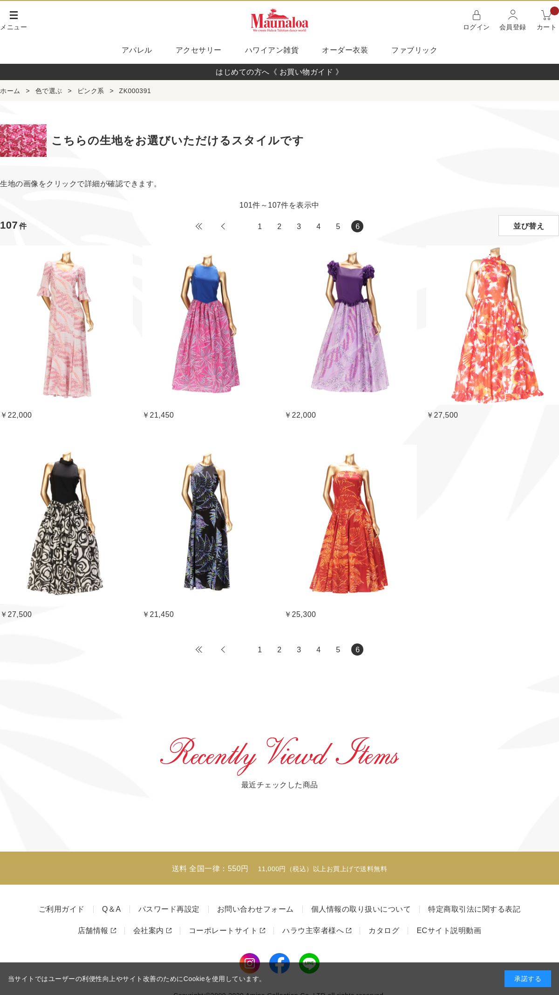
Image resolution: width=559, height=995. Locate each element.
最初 (199, 226)
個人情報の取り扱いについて (361, 909)
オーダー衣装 (345, 50)
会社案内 (148, 930)
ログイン (476, 27)
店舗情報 (93, 930)
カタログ (383, 930)
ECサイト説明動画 (448, 930)
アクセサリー (199, 50)
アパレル (137, 50)
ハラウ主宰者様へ (313, 930)
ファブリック (414, 50)
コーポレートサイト (223, 930)
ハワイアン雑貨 (272, 50)
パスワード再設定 (169, 909)
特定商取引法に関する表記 (474, 909)
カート (548, 19)
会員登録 (512, 27)
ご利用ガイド (62, 909)
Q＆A (111, 909)
